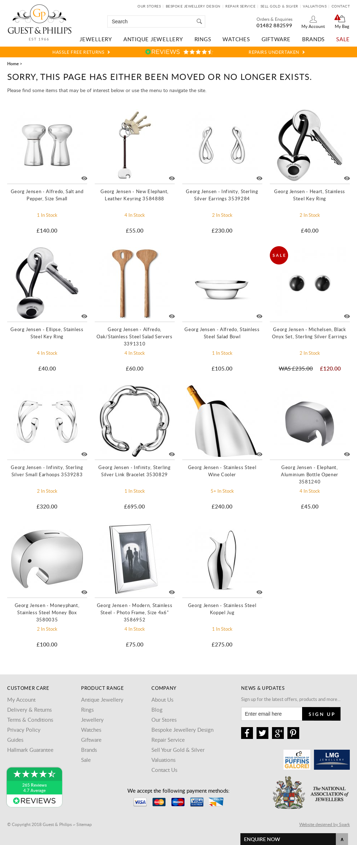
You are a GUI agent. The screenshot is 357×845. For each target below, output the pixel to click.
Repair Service (240, 6)
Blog (157, 709)
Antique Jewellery (153, 39)
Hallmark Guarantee (30, 749)
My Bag (342, 26)
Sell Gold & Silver (279, 6)
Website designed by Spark (324, 824)
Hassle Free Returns (78, 52)
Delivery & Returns (29, 709)
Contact (341, 6)
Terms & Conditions (30, 719)
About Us (162, 699)
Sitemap (84, 824)
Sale (343, 39)
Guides (15, 739)
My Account (313, 26)
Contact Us (164, 769)
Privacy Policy (24, 729)
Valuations (315, 6)
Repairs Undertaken (274, 52)
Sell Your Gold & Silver (178, 749)
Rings (202, 39)
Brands (313, 39)
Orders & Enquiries (274, 19)
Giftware (276, 39)
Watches (236, 39)
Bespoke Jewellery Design (193, 6)
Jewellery (96, 39)
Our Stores (149, 6)
